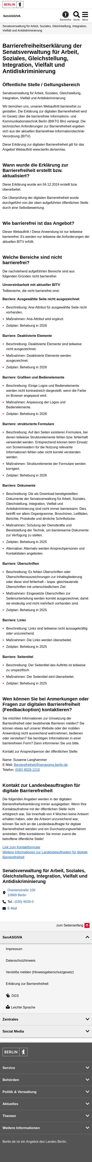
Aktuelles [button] (10, 1104)
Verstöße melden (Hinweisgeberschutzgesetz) (40, 972)
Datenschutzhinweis (20, 960)
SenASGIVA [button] (12, 937)
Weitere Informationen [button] (21, 1128)
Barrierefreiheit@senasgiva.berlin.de (41, 765)
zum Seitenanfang (69, 925)
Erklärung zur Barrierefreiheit (27, 983)
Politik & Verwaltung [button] (19, 1092)
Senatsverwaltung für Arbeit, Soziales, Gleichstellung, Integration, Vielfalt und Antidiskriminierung (44, 28)
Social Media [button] (13, 1031)
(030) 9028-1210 (27, 769)
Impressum (14, 949)
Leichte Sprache (20, 1007)
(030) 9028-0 (24, 901)
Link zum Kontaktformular (21, 847)
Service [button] (8, 1068)
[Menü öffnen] (85, 15)
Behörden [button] (10, 1080)
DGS (12, 996)
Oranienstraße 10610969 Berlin (21, 892)
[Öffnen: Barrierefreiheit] (65, 15)
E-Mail (12, 909)
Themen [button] (9, 1116)
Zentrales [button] (10, 1019)
